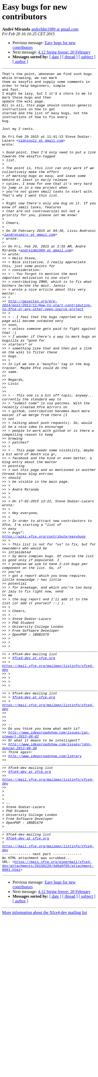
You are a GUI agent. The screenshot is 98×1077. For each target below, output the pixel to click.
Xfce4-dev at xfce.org (33, 775)
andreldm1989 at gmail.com (54, 29)
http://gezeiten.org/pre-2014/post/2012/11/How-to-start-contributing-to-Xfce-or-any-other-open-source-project (47, 352)
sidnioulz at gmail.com (40, 154)
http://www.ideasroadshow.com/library (45, 893)
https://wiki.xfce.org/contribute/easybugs (44, 629)
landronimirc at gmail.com (29, 267)
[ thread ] (70, 57)
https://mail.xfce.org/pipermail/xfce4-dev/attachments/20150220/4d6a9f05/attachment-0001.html (48, 1025)
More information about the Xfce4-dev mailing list (44, 1072)
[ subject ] (87, 57)
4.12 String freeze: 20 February (64, 52)
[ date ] (55, 57)
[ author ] (20, 61)
